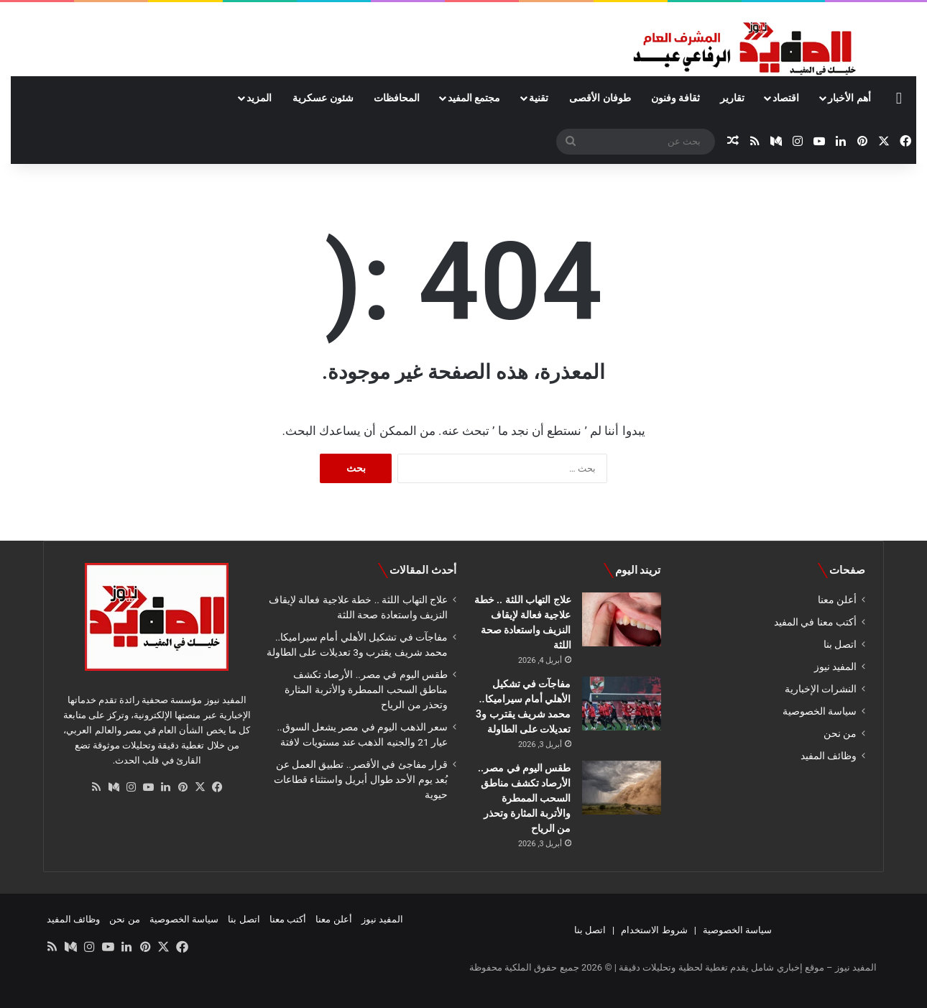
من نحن (840, 733)
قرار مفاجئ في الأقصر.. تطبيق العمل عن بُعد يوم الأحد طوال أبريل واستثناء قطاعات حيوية (361, 779)
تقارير (732, 98)
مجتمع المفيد (474, 98)
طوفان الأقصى (599, 98)
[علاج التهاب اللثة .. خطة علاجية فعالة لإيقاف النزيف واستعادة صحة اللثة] (621, 619)
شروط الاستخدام (654, 930)
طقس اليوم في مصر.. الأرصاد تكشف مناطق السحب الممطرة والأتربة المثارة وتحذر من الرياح (524, 798)
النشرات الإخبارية (821, 689)
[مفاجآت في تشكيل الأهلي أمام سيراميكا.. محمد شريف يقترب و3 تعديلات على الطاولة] (621, 703)
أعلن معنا (837, 599)
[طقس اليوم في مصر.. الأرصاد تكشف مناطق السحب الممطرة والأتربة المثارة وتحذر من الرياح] (621, 788)
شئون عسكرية (322, 98)
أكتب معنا (287, 919)
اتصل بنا (840, 644)
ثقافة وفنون (675, 98)
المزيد (259, 98)
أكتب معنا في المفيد (815, 622)
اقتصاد (785, 98)
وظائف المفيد (829, 755)
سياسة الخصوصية (820, 711)
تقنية (538, 98)
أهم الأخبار (849, 98)
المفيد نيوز (835, 666)
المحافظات (397, 98)
